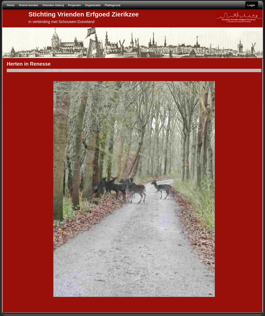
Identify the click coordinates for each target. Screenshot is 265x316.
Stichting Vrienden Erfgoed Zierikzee (84, 14)
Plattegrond (112, 5)
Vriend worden (28, 5)
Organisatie (93, 5)
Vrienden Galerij (53, 5)
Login (251, 5)
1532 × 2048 (51, 70)
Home (11, 5)
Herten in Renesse (71, 70)
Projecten (74, 5)
